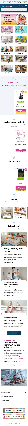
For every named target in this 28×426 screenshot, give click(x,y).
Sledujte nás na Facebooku (15, 410)
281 (10, 168)
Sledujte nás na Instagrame (15, 416)
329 (10, 130)
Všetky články (12, 333)
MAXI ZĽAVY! (14, 82)
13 (9, 91)
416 (24, 168)
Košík (22, 6)
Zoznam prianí (19, 6)
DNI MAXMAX (6, 1)
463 (24, 130)
